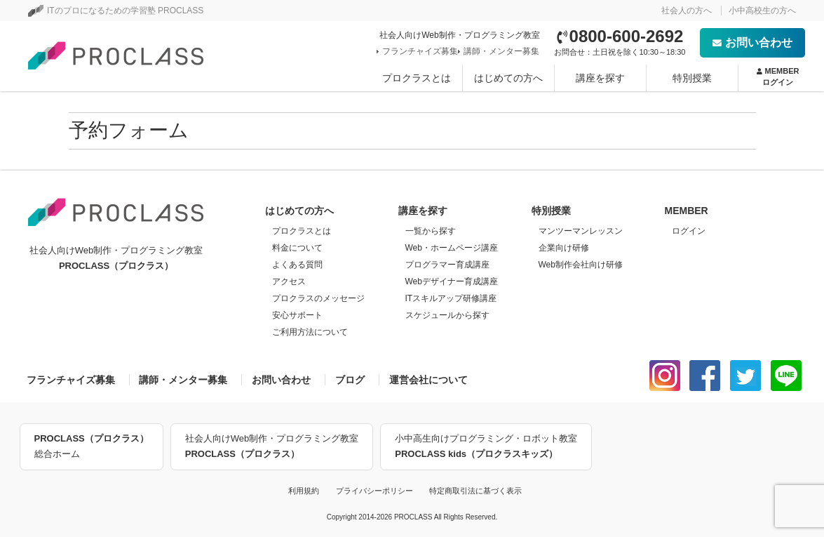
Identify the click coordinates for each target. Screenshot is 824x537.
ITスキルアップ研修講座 (451, 298)
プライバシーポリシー (374, 490)
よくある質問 (297, 265)
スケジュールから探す (447, 315)
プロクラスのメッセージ (318, 298)
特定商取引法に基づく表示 (475, 490)
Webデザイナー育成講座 (451, 281)
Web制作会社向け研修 (581, 265)
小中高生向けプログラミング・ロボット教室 (486, 447)
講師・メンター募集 (500, 51)
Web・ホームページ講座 (451, 248)
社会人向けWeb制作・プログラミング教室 (272, 447)
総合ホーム (91, 445)
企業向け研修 (564, 248)
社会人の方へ (686, 10)
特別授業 (692, 78)
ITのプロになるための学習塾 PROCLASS (115, 10)
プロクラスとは (416, 78)
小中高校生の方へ (762, 10)
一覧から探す (430, 231)
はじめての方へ (508, 78)
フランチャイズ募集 (418, 51)
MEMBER (778, 77)
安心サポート (297, 315)
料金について (297, 248)
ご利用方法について (310, 332)
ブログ (350, 379)
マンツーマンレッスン (581, 231)
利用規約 (303, 490)
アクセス (289, 281)
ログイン (688, 231)
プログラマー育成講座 (447, 265)
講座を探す (600, 78)
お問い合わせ (752, 42)
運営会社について (428, 379)
